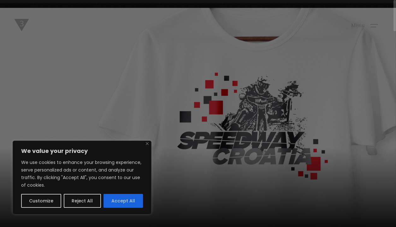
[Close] (147, 143)
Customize (41, 201)
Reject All (82, 201)
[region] (82, 177)
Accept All (123, 201)
